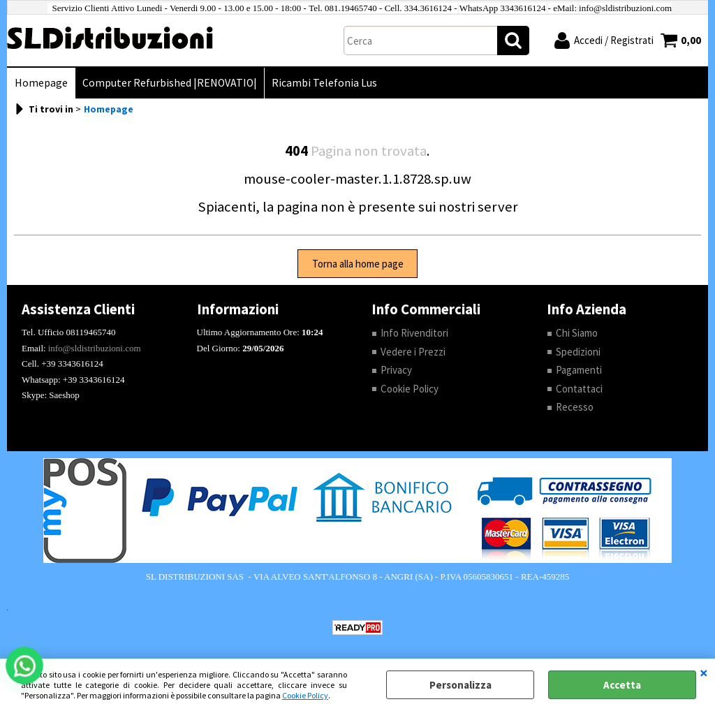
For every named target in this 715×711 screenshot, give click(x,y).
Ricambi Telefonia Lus (324, 82)
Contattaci (579, 388)
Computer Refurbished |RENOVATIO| (169, 82)
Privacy (396, 369)
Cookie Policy (305, 695)
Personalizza (460, 684)
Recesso (575, 406)
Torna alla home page (358, 263)
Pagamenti (579, 369)
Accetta (622, 684)
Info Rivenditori (414, 332)
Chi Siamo (577, 332)
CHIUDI (704, 673)
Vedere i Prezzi (413, 351)
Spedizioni (578, 351)
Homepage (41, 82)
